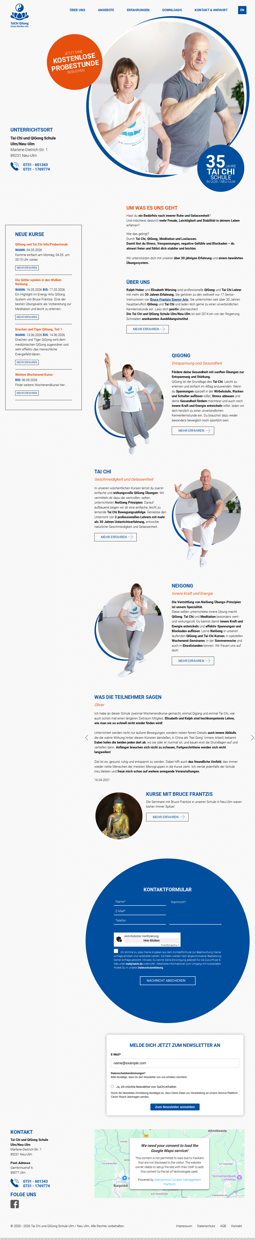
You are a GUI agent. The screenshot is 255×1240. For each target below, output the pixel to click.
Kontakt (236, 1226)
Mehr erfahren (27, 267)
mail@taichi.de (134, 963)
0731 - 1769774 (36, 169)
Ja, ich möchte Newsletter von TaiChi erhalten (146, 1087)
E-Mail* (116, 1054)
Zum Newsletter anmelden (175, 1107)
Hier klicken (152, 940)
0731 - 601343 (35, 164)
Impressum (184, 1226)
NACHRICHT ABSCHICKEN (166, 981)
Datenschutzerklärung (150, 967)
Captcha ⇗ (170, 945)
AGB (223, 1226)
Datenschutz (206, 1226)
